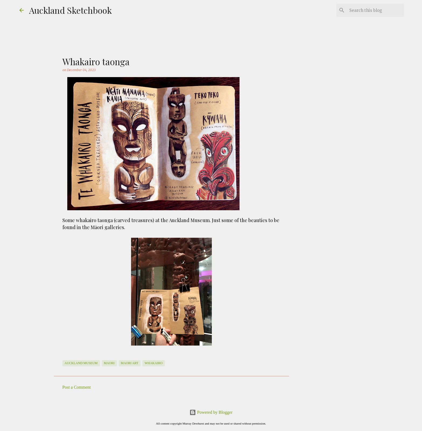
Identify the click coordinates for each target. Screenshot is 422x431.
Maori (109, 363)
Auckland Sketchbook (70, 10)
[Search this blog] (375, 10)
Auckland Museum (81, 363)
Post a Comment (76, 387)
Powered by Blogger (211, 412)
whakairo (154, 363)
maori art (130, 363)
